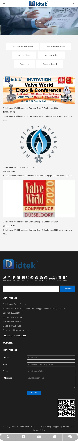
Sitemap (47, 426)
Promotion (24, 64)
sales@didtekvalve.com (18, 330)
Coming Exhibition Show (22, 46)
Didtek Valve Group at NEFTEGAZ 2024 (20, 167)
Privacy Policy (39, 430)
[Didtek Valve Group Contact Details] (66, 408)
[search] (31, 289)
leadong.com (68, 426)
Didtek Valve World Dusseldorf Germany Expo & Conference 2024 (30, 108)
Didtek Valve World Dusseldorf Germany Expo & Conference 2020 (30, 222)
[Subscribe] (67, 289)
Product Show (24, 55)
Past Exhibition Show (56, 46)
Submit (34, 393)
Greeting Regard (50, 64)
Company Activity (51, 55)
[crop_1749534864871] (35, 278)
